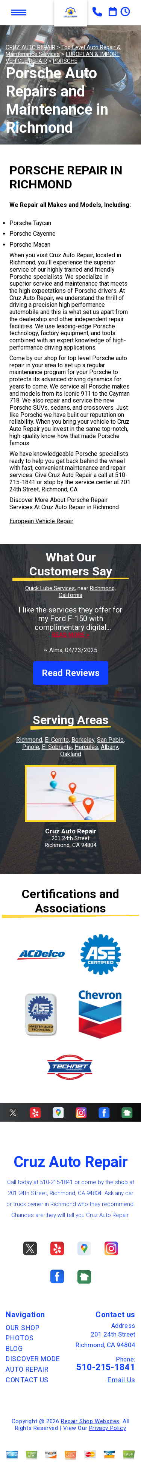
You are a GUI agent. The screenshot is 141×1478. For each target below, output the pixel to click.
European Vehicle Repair (41, 521)
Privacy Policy (107, 1428)
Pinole (30, 747)
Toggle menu (18, 13)
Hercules (86, 747)
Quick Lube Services (50, 588)
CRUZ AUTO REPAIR (30, 47)
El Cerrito (57, 739)
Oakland (70, 754)
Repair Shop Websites (90, 1421)
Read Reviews (71, 673)
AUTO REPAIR (27, 1369)
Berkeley (82, 739)
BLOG (14, 1348)
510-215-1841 (56, 1182)
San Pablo (110, 739)
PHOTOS (19, 1338)
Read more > (70, 635)
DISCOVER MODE (33, 1359)
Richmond (29, 739)
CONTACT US (27, 1380)
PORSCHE (65, 61)
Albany (109, 747)
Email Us (121, 1380)
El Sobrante (57, 747)
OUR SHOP (23, 1328)
